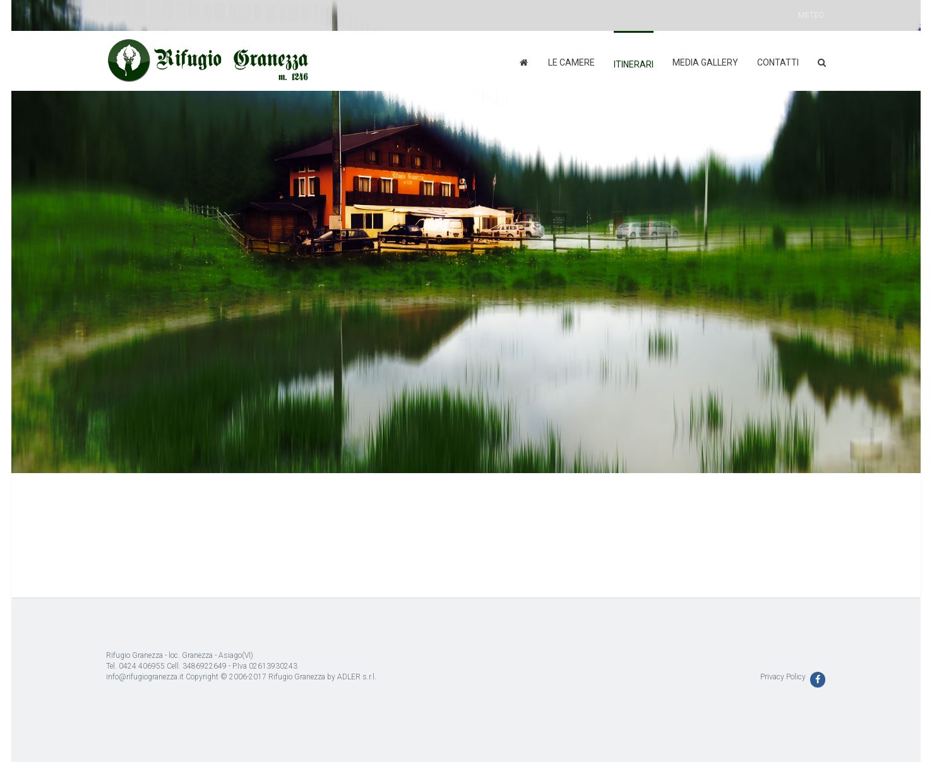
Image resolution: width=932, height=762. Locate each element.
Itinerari (634, 64)
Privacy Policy (783, 676)
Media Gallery (705, 62)
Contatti (778, 62)
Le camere (571, 62)
